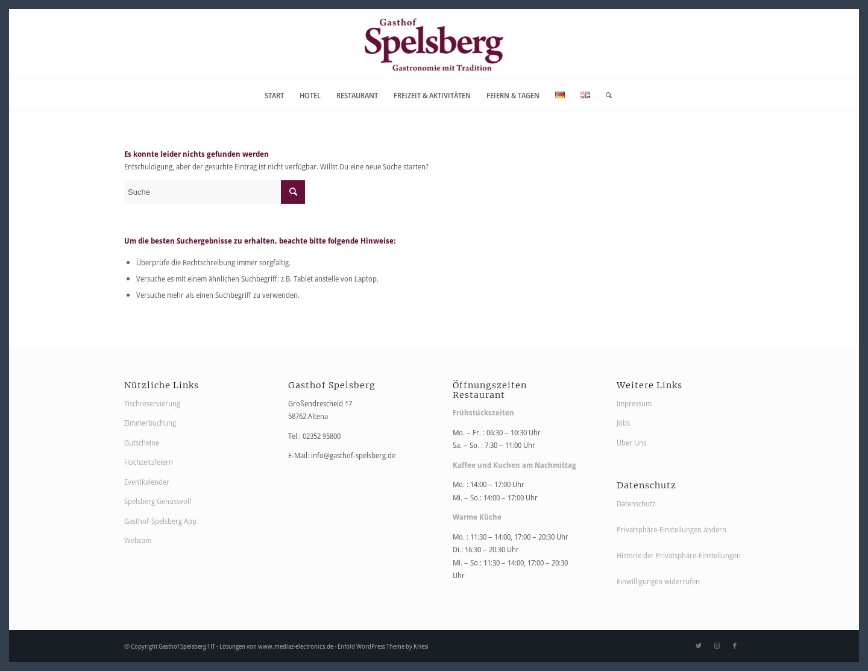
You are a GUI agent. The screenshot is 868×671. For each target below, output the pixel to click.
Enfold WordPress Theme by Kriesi (383, 646)
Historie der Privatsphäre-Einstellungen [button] (679, 555)
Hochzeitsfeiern (148, 461)
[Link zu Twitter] (699, 646)
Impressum (634, 403)
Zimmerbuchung (150, 422)
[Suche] (605, 95)
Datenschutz (636, 503)
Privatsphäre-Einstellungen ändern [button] (671, 529)
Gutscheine (141, 442)
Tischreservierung (152, 403)
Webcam (137, 540)
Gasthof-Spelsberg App (160, 520)
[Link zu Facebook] (735, 646)
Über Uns (631, 442)
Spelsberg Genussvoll (157, 501)
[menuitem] (274, 95)
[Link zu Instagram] (717, 646)
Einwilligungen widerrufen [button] (658, 581)
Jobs (623, 422)
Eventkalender (146, 481)
